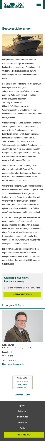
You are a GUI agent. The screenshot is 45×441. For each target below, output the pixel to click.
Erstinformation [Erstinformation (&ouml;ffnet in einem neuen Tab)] (22, 417)
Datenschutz (22, 411)
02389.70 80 (14, 361)
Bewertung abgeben (22, 395)
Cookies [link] (22, 428)
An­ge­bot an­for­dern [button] (22, 295)
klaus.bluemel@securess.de (13, 364)
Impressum (22, 406)
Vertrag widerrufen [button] (24, 435)
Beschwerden (22, 423)
